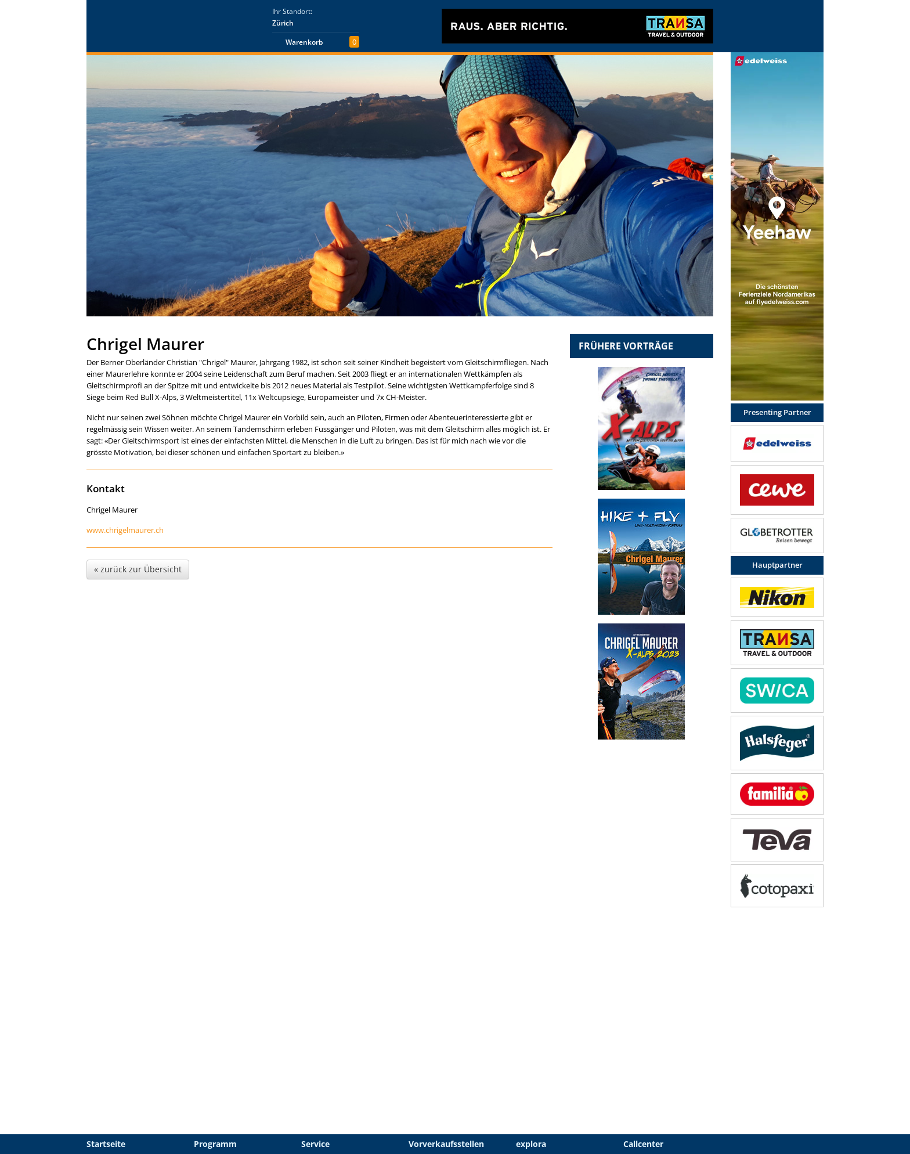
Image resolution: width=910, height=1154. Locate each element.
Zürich (283, 23)
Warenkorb (304, 42)
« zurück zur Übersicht (138, 569)
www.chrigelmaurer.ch (125, 530)
